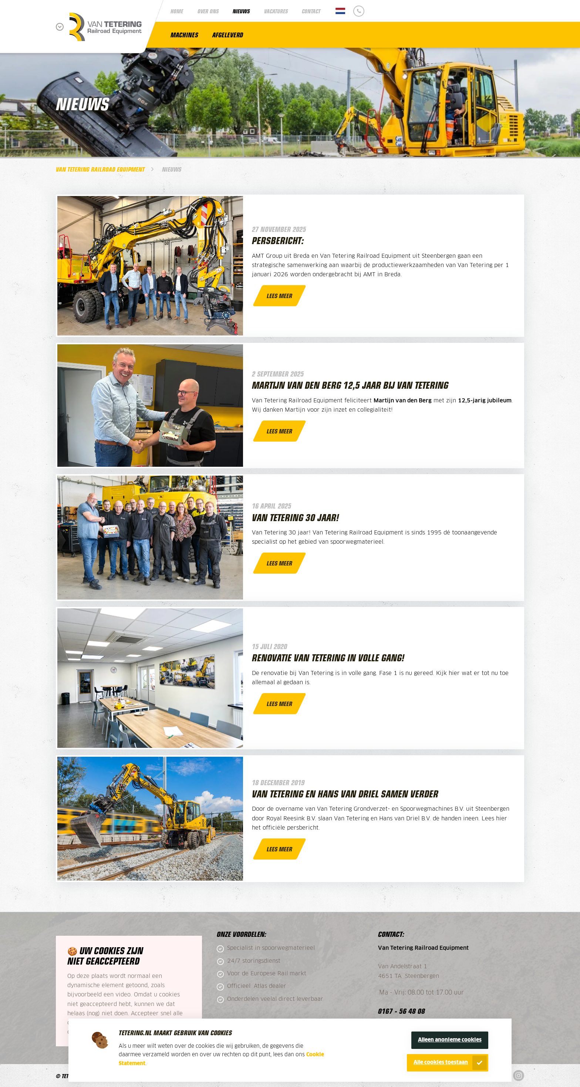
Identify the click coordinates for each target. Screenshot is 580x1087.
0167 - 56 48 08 (401, 1011)
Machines (184, 34)
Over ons (208, 11)
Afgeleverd (227, 34)
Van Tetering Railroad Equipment (100, 169)
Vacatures (276, 11)
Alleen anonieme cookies (450, 1040)
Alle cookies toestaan (441, 1062)
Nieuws (241, 11)
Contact (311, 11)
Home (177, 11)
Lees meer (279, 295)
